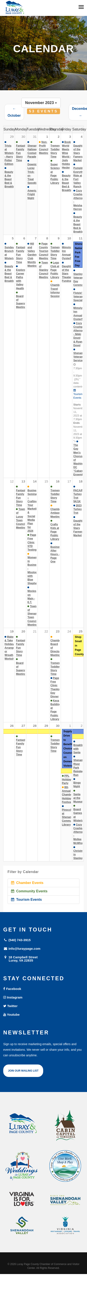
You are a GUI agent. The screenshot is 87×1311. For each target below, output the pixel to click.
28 (35, 725)
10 (69, 238)
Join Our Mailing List (23, 1070)
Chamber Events (27, 883)
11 (80, 238)
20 (23, 631)
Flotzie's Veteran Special (78, 296)
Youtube (11, 1014)
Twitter (10, 1006)
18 (80, 481)
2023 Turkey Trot (77, 509)
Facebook (12, 989)
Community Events (29, 891)
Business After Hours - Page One (56, 554)
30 (58, 725)
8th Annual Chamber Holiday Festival (67, 795)
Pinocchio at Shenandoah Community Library (70, 817)
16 (58, 481)
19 (12, 631)
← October (14, 112)
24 (69, 631)
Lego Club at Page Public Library (55, 270)
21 (35, 631)
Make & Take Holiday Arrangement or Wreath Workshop (13, 647)
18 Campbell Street (43, 958)
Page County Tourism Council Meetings (44, 251)
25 (80, 631)
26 (12, 725)
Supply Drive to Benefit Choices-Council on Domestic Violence (69, 748)
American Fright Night (33, 194)
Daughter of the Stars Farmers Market (79, 528)
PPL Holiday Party (66, 779)
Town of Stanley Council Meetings (44, 270)
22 (46, 631)
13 (23, 481)
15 (46, 481)
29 (46, 725)
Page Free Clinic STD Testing (31, 542)
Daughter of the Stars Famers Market (79, 153)
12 (12, 481)
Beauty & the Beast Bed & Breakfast (10, 179)
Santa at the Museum (78, 798)
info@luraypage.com (21, 948)
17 (69, 481)
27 (23, 725)
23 (58, 631)
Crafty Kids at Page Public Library (55, 532)
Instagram (12, 997)
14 (35, 481)
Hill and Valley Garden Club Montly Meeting (32, 254)
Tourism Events (26, 899)
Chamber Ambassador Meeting (58, 513)
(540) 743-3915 (17, 940)
